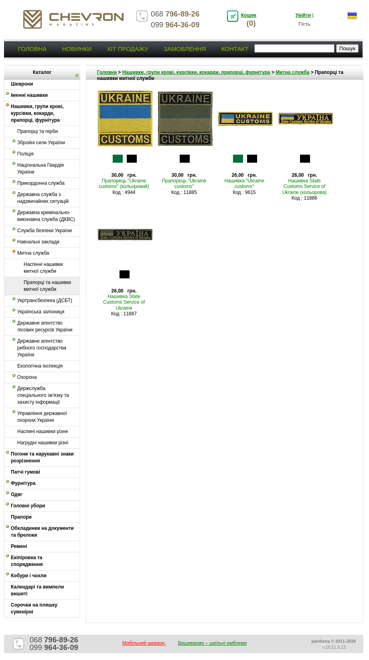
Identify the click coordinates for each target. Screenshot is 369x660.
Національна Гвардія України (40, 168)
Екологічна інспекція (40, 366)
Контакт (235, 48)
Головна (32, 48)
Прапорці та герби (37, 131)
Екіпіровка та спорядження (27, 561)
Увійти (303, 15)
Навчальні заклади (38, 242)
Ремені (19, 546)
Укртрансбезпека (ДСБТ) (44, 300)
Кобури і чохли (29, 575)
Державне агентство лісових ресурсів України (45, 326)
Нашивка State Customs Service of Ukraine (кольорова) (304, 186)
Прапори (21, 517)
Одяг (16, 494)
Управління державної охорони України (42, 417)
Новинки (76, 48)
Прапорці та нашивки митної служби (47, 286)
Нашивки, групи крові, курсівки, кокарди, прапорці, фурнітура (37, 113)
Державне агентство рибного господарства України (41, 348)
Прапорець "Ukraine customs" (184, 183)
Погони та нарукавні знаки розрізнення (42, 457)
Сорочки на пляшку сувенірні (34, 608)
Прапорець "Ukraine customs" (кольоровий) (124, 183)
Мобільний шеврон (144, 643)
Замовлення (185, 48)
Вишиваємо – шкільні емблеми (212, 643)
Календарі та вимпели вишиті (37, 590)
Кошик (248, 15)
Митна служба (33, 253)
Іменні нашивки (29, 95)
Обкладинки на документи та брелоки (42, 531)
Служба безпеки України (44, 230)
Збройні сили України (41, 142)
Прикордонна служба (41, 183)
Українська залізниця (40, 312)
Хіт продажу (127, 48)
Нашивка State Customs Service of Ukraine (124, 302)
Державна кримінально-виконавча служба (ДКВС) (46, 216)
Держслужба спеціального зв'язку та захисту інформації (43, 395)
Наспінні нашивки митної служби (43, 268)
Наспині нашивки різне (42, 431)
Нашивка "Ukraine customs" (244, 183)
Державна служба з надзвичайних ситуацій (43, 198)
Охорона (26, 377)
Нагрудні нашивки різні (42, 442)
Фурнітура (23, 483)
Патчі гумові (25, 472)
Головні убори (28, 506)
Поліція (25, 154)
